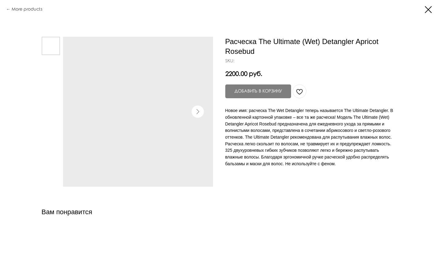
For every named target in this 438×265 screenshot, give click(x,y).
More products (27, 9)
